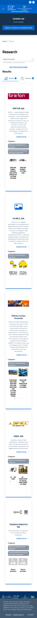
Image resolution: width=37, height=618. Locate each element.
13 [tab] (25, 484)
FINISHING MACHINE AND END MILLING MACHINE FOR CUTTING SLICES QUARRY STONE (13, 388)
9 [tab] (21, 181)
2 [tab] (13, 178)
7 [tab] (28, 178)
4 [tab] (19, 178)
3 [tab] (16, 178)
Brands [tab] (10, 78)
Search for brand (9, 59)
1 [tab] (10, 178)
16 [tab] (21, 487)
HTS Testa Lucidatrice (23, 273)
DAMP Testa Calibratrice (13, 273)
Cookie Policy (18, 614)
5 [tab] (22, 178)
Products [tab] (27, 78)
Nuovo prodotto (13, 570)
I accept (30, 614)
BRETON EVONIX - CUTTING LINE (23, 170)
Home (4, 41)
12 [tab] (22, 484)
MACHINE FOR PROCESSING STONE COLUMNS (23, 383)
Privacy (9, 614)
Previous (6, 167)
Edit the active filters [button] (18, 67)
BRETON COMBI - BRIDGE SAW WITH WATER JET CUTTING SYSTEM (13, 172)
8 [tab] (18, 181)
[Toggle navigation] (3, 9)
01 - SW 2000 (13, 478)
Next (31, 167)
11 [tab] (19, 484)
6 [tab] (25, 178)
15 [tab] (18, 487)
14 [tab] (28, 484)
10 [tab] (16, 484)
